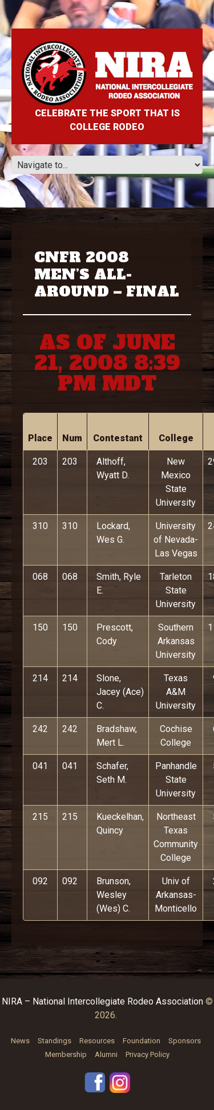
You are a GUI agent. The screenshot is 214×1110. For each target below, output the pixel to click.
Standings (54, 1040)
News (20, 1040)
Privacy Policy (147, 1054)
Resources (97, 1040)
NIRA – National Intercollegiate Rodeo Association (102, 1001)
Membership (66, 1054)
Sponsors (184, 1040)
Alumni (106, 1054)
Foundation (141, 1040)
